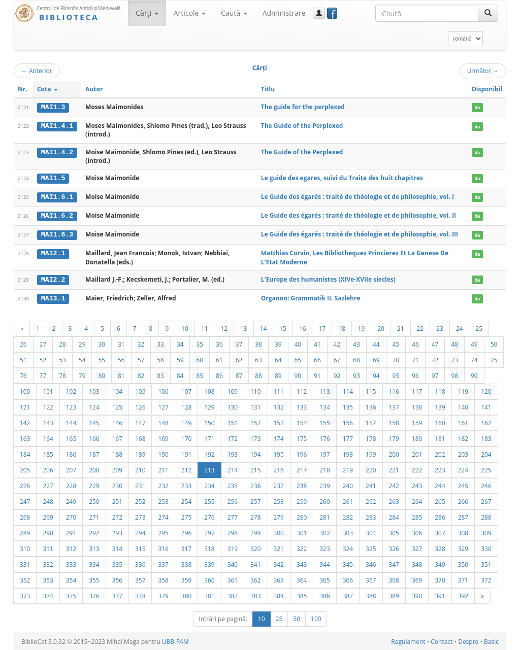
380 (186, 594)
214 (233, 468)
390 (417, 594)
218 (324, 468)
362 (255, 578)
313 (94, 547)
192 (209, 453)
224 (463, 468)
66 (317, 358)
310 (25, 547)
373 (25, 594)
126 (140, 405)
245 (463, 484)
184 (25, 453)
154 (302, 421)
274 (163, 515)
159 (417, 421)
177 (348, 437)
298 (233, 531)
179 (394, 437)
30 (101, 342)
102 (71, 390)
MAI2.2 (53, 278)
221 (394, 468)
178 (371, 437)
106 (163, 390)
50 (494, 342)
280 (302, 515)
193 (233, 453)
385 (302, 594)
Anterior (36, 70)
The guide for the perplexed (303, 106)
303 (348, 531)
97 (435, 374)
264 (417, 500)
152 (255, 421)
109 (233, 390)
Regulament (408, 640)
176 (324, 437)
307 (440, 531)
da (477, 107)
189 (140, 453)
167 (117, 437)
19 (361, 327)
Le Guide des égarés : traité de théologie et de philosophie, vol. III (359, 233)
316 (163, 547)
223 (440, 468)
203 (463, 453)
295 (163, 531)
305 (394, 531)
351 (486, 563)
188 (117, 453)
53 (62, 358)
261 (348, 500)
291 (71, 531)
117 (417, 390)
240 (348, 484)
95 (396, 374)
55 (101, 358)
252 (140, 500)
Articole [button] (190, 13)
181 (440, 437)
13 (243, 327)
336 (140, 563)
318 (209, 547)
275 (186, 515)
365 (324, 578)
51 (23, 358)
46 (415, 342)
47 (435, 342)
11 (204, 327)
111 (278, 390)
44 (376, 342)
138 (417, 405)
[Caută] (488, 13)
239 (324, 484)
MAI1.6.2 (57, 215)
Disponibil (487, 89)
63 (258, 358)
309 (486, 531)
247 (25, 500)
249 (71, 500)
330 (486, 547)
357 (140, 578)
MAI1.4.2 (57, 151)
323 (324, 547)
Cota (47, 89)
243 (417, 484)
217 (302, 468)
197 (324, 453)
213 (209, 468)
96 (415, 374)
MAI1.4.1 (57, 125)
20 (380, 327)
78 (62, 374)
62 (239, 358)
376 (94, 594)
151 (233, 421)
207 (71, 468)
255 (209, 500)
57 (141, 358)
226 (25, 484)
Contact (441, 640)
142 (25, 421)
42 (337, 342)
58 (160, 358)
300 (278, 531)
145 (94, 421)
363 (278, 578)
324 (348, 547)
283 (371, 515)
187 (94, 453)
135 (348, 405)
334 (94, 563)
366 (348, 578)
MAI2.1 (53, 252)
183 (486, 437)
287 (463, 515)
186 (71, 453)
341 (255, 563)
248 (48, 500)
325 (371, 547)
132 (278, 405)
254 (186, 500)
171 (209, 437)
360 (209, 578)
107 (186, 390)
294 (140, 531)
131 (255, 405)
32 (141, 342)
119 (463, 390)
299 (255, 531)
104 (117, 390)
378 (140, 594)
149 (186, 421)
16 (302, 327)
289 (25, 531)
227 (48, 484)
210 (140, 468)
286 (440, 515)
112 (302, 390)
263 (394, 500)
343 (302, 563)
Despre (468, 640)
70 (396, 358)
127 (163, 405)
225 (486, 468)
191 (186, 453)
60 (199, 358)
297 (209, 531)
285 (417, 515)
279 (278, 515)
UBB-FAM (175, 640)
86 (219, 374)
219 (348, 468)
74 (474, 358)
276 (209, 515)
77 (43, 374)
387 (348, 594)
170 (186, 437)
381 (209, 594)
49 (474, 342)
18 (341, 327)
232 (163, 484)
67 (337, 358)
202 (440, 453)
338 (186, 563)
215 (255, 468)
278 (255, 515)
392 (463, 594)
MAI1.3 (53, 107)
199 (371, 453)
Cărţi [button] (147, 13)
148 (163, 421)
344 (324, 563)
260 (324, 500)
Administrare (284, 13)
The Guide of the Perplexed (302, 125)
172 (233, 437)
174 (278, 437)
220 (371, 468)
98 (454, 374)
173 (255, 437)
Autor (94, 89)
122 (48, 405)
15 (282, 327)
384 (278, 594)
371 (463, 578)
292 (94, 531)
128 (186, 405)
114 (348, 390)
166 (94, 437)
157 (371, 421)
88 (258, 374)
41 (317, 342)
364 (302, 578)
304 (371, 531)
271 (94, 515)
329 (463, 547)
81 (121, 374)
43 (356, 342)
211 (163, 468)
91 (317, 374)
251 (117, 500)
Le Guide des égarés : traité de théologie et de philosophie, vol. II (358, 215)
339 (209, 563)
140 (463, 405)
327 (417, 547)
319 (233, 547)
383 (255, 594)
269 (48, 515)
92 (337, 374)
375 (71, 594)
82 (141, 374)
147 (140, 421)
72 (435, 358)
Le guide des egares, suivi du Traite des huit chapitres (342, 177)
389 (394, 594)
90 (298, 374)
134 (324, 405)
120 (486, 390)
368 (394, 578)
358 (163, 578)
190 (163, 453)
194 (255, 453)
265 (440, 500)
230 (117, 484)
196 (302, 453)
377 (117, 594)
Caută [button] (234, 13)
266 (463, 500)
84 (180, 374)
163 (25, 437)
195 (278, 453)
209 (117, 468)
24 (459, 327)
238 (302, 484)
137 (394, 405)
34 (180, 342)
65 (298, 358)
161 (463, 421)
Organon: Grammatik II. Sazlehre (311, 297)
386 (324, 594)
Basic (491, 640)
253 (163, 500)
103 (94, 390)
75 (494, 358)
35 (199, 342)
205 (25, 468)
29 (82, 342)
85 (199, 374)
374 (48, 594)
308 (463, 531)
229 (94, 484)
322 (302, 547)
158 (394, 421)
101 (48, 390)
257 (255, 500)
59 (180, 358)
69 (376, 358)
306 (417, 531)
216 (278, 468)
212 (186, 468)
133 (302, 405)
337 (163, 563)
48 (454, 342)
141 (486, 405)
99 (474, 374)
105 (140, 390)
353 (48, 578)
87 (239, 374)
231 (140, 484)
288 (486, 515)
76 (23, 374)
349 (440, 563)
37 (239, 342)
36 (219, 342)
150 (209, 421)
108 (209, 390)
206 (48, 468)
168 (140, 437)
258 (278, 500)
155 (324, 421)
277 (233, 515)
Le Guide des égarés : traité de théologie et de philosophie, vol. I (357, 196)
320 (255, 547)
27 (43, 342)
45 (396, 342)
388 (371, 594)
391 (440, 594)
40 (298, 342)
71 (415, 358)
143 (48, 421)
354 (71, 578)
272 (117, 515)
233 (186, 484)
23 (439, 327)
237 (278, 484)
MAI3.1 (53, 297)
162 (486, 421)
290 (48, 531)
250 (94, 500)
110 (255, 390)
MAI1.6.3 (57, 233)
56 (121, 358)
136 (371, 405)
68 (356, 358)
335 (117, 563)
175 (302, 437)
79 (82, 374)
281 (324, 515)
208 (94, 468)
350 (463, 563)
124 (94, 405)
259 (302, 500)
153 (278, 421)
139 (440, 405)
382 (233, 594)
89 (278, 374)
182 (463, 437)
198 (348, 453)
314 (117, 547)
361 (233, 578)
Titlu (268, 89)
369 (417, 578)
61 (219, 358)
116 (394, 390)
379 (163, 594)
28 (62, 342)
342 (278, 563)
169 (163, 437)
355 (94, 578)
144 (71, 421)
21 (400, 327)
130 (233, 405)
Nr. (22, 89)
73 (454, 358)
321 (278, 547)
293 (117, 531)
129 (209, 405)
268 (25, 515)
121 (25, 405)
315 (140, 547)
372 (486, 578)
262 (371, 500)
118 (440, 390)
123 (71, 405)
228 (71, 484)
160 (440, 421)
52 (43, 358)
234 (209, 484)
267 (486, 500)
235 (233, 484)
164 (48, 437)
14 (263, 327)
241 (371, 484)
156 (348, 421)
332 (48, 563)
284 (394, 515)
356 (117, 578)
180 (417, 437)
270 (71, 515)
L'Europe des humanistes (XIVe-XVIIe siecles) (328, 278)
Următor (483, 70)
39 (278, 342)
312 (71, 547)
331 (25, 563)
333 (71, 563)
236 (255, 484)
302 (324, 531)
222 (417, 468)
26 (23, 342)
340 (233, 563)
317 (186, 547)
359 (186, 578)
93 (356, 374)
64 (278, 358)
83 (160, 374)
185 (48, 453)
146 (117, 421)
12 (224, 327)
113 (324, 390)
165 (71, 437)
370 (440, 578)
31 (121, 342)
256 (233, 500)
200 (394, 453)
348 (417, 563)
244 (440, 484)
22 (420, 327)
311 (48, 547)
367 (371, 578)
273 (140, 515)
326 (394, 547)
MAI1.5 (53, 177)
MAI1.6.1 (57, 196)
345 (348, 563)
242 (394, 484)
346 (371, 563)
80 (101, 374)
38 (258, 342)
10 (184, 327)
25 (478, 327)
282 (348, 515)
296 (186, 531)
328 (440, 547)
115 (371, 390)
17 (322, 327)
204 (486, 453)
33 (160, 342)
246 (486, 484)
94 (376, 374)
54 (82, 358)
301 (302, 531)
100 (25, 390)
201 (417, 453)
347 (394, 563)
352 (25, 578)
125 (117, 405)
